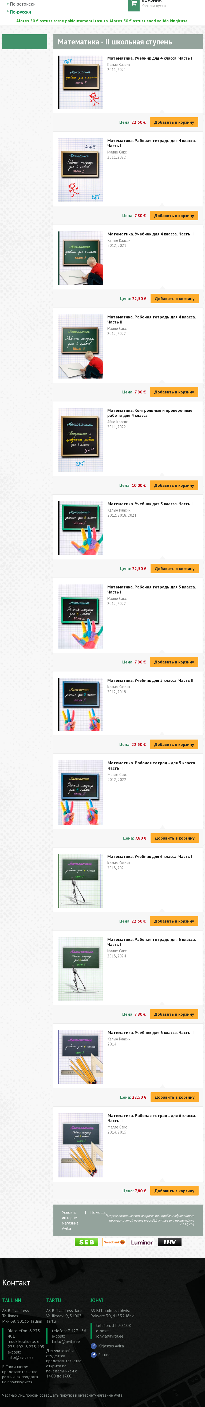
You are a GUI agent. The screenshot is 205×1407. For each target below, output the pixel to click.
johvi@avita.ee (109, 1336)
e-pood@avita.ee (156, 1220)
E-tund (104, 1354)
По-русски (20, 12)
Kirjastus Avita (111, 1345)
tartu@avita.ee (66, 1341)
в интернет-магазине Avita (99, 1395)
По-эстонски (23, 4)
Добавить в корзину (174, 122)
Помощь (98, 1212)
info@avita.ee (21, 1357)
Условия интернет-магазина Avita (71, 1220)
